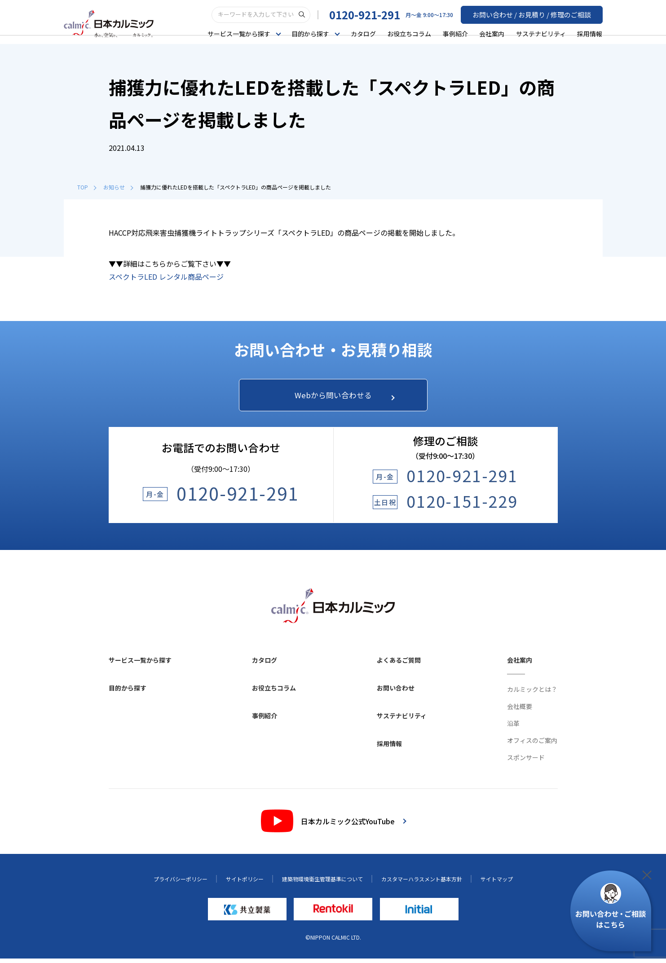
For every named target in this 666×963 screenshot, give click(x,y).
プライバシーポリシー (180, 883)
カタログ (363, 33)
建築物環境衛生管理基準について (322, 883)
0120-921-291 (372, 14)
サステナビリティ (541, 33)
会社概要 (519, 710)
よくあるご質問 (399, 664)
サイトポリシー (245, 883)
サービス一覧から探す (140, 664)
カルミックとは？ (532, 693)
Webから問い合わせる (341, 397)
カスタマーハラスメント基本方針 (421, 883)
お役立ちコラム (409, 33)
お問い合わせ (396, 691)
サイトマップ (497, 883)
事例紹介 (455, 33)
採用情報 (589, 33)
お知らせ (118, 187)
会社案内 (491, 33)
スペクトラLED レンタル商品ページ (166, 276)
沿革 (513, 727)
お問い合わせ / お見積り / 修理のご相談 (536, 13)
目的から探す (127, 691)
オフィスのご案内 (532, 744)
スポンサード (526, 761)
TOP (86, 187)
